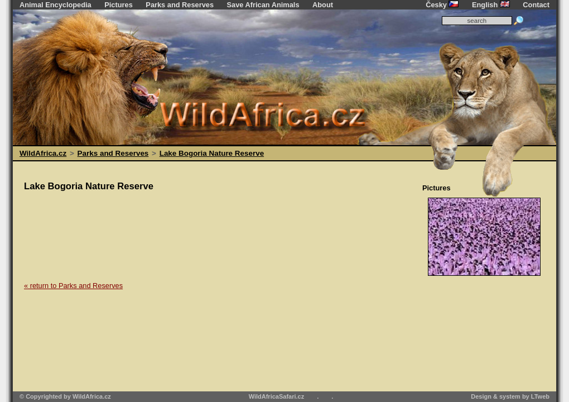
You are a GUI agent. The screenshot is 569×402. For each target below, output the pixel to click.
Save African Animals (263, 5)
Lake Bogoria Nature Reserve (212, 153)
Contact (536, 5)
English (491, 5)
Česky (442, 5)
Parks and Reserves (180, 5)
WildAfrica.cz (43, 153)
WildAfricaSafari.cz (277, 396)
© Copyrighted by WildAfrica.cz (65, 396)
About (322, 5)
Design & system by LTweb (510, 396)
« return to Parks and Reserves (73, 285)
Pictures (118, 5)
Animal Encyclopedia (55, 5)
